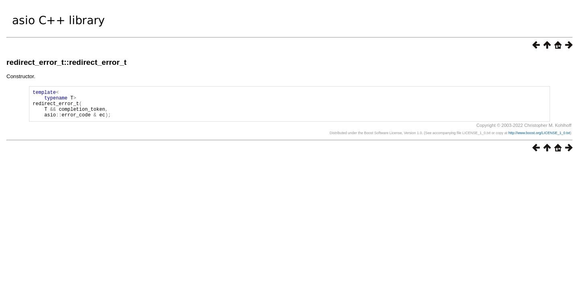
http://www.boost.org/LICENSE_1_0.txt (539, 139)
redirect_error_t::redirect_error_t (66, 62)
